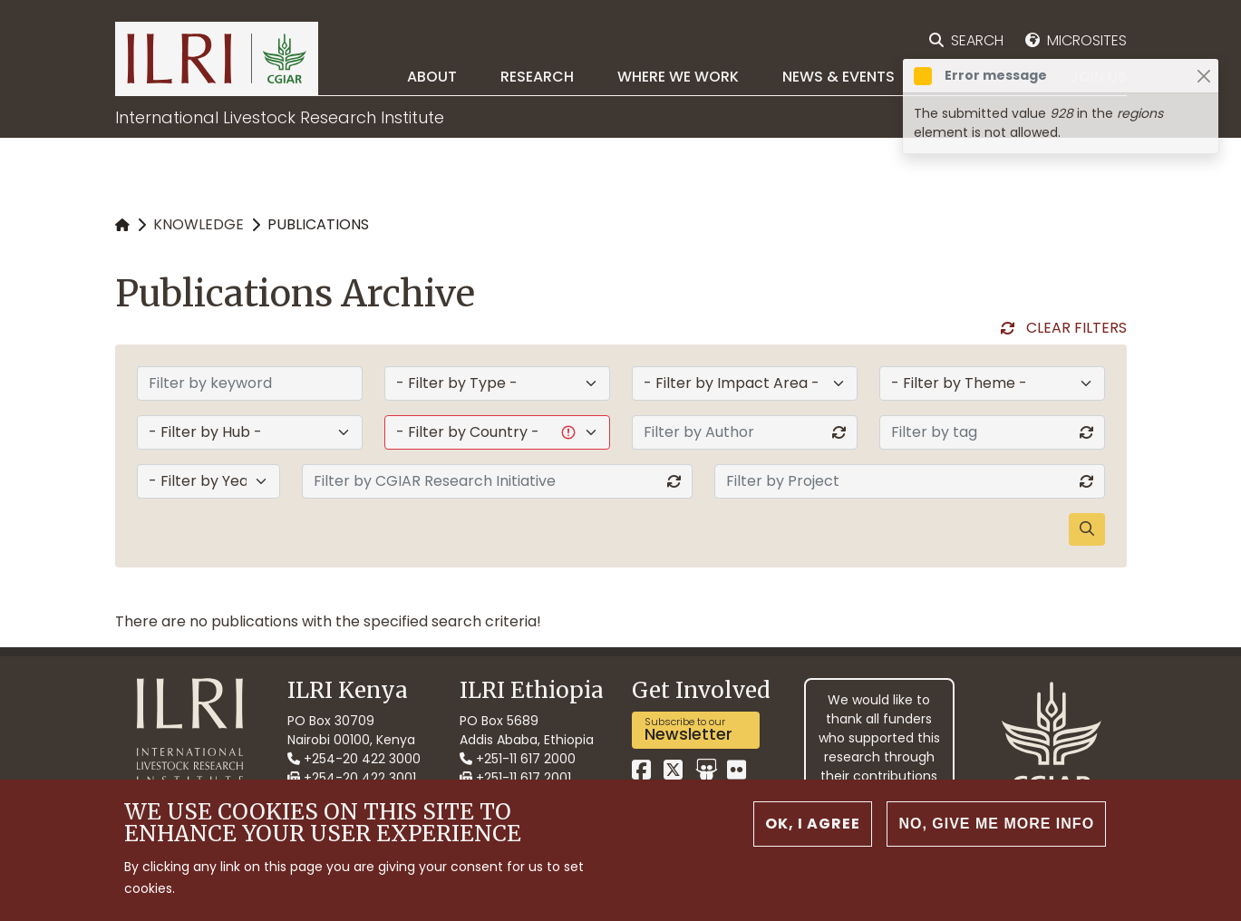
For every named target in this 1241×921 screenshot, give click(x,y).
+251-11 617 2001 (515, 778)
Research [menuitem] (537, 76)
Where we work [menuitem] (678, 76)
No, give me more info (996, 823)
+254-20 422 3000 (354, 759)
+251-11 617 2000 (518, 759)
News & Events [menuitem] (838, 76)
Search (977, 40)
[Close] (1203, 75)
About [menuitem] (432, 76)
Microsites (1087, 40)
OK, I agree (812, 823)
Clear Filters (1076, 327)
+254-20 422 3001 (351, 778)
